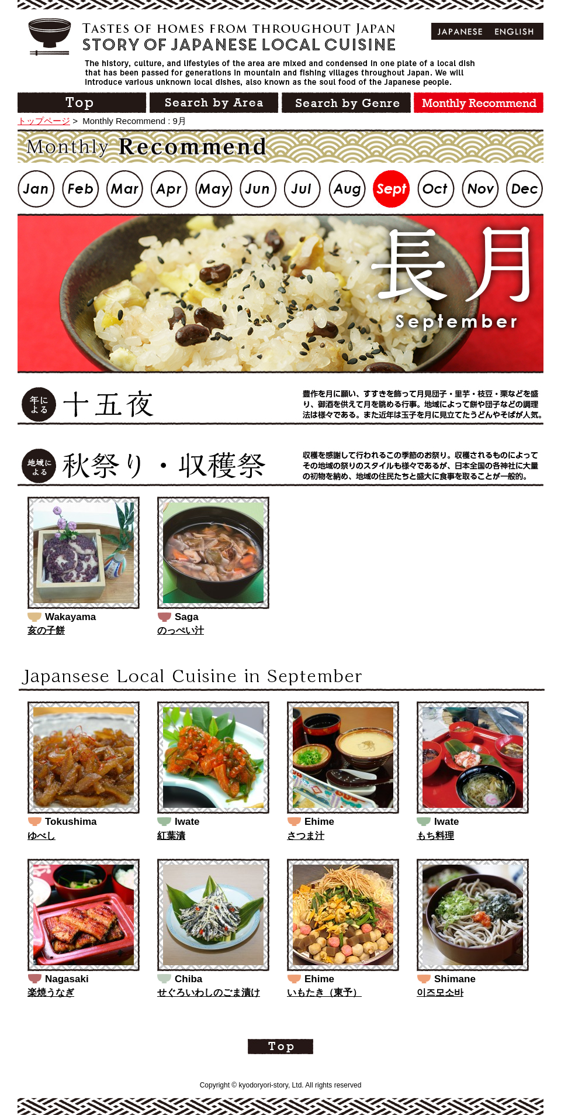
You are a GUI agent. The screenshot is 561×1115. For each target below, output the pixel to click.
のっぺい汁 (180, 630)
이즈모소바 (440, 992)
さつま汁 (305, 836)
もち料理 (435, 836)
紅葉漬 (171, 836)
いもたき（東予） (324, 992)
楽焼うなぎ (50, 992)
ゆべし (41, 836)
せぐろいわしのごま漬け (208, 992)
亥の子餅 (46, 630)
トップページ (44, 121)
